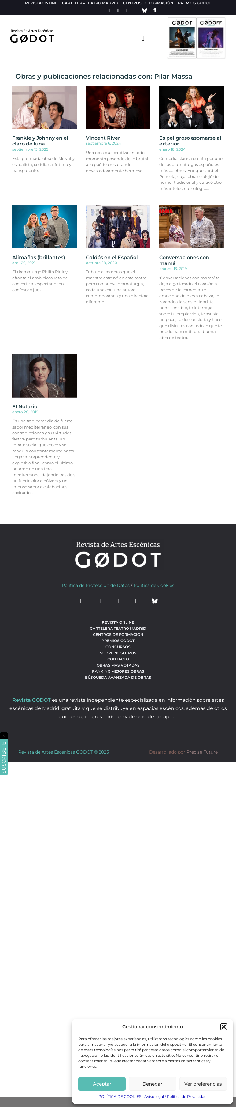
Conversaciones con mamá (184, 260)
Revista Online (41, 3)
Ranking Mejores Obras (118, 671)
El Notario (24, 407)
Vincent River (103, 138)
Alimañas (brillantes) (38, 257)
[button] (224, 1027)
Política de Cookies (154, 585)
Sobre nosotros (118, 653)
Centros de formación (148, 3)
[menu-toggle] (143, 38)
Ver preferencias (203, 1084)
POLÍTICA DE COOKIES (119, 1096)
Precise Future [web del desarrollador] (202, 752)
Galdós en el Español (112, 257)
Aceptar (102, 1084)
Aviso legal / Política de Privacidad (175, 1096)
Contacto (118, 659)
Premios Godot (194, 3)
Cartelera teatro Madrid (90, 3)
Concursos (118, 646)
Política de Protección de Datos (96, 585)
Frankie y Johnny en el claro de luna (40, 141)
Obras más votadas (118, 665)
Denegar (152, 1084)
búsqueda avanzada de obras (118, 677)
